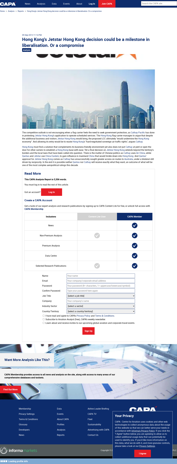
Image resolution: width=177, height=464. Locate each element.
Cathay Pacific (138, 132)
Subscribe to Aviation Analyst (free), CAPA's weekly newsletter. (74, 319)
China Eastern (52, 156)
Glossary (23, 424)
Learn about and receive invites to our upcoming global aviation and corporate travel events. (89, 322)
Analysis (41, 3)
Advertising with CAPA (98, 429)
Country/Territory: (50, 311)
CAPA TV (92, 413)
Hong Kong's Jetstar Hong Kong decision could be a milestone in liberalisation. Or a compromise (64, 11)
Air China (140, 152)
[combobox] (159, 3)
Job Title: (46, 295)
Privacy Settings (147, 446)
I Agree (142, 453)
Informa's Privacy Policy (143, 430)
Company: (47, 300)
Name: (45, 275)
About (79, 3)
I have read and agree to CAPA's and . (79, 315)
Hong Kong (106, 135)
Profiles (60, 424)
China (91, 156)
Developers (24, 429)
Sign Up (88, 330)
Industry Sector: (49, 306)
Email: (45, 280)
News (27, 3)
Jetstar (37, 156)
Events (66, 3)
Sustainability (94, 424)
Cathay (139, 141)
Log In (92, 3)
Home (2, 11)
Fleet (90, 419)
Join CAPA (107, 3)
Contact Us (93, 434)
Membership (25, 408)
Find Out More (10, 389)
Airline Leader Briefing (98, 408)
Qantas (25, 156)
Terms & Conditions (104, 315)
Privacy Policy (83, 315)
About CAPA (63, 419)
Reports (21, 11)
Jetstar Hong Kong (44, 135)
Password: (47, 285)
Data (54, 3)
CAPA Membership (33, 208)
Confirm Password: (51, 290)
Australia (128, 159)
